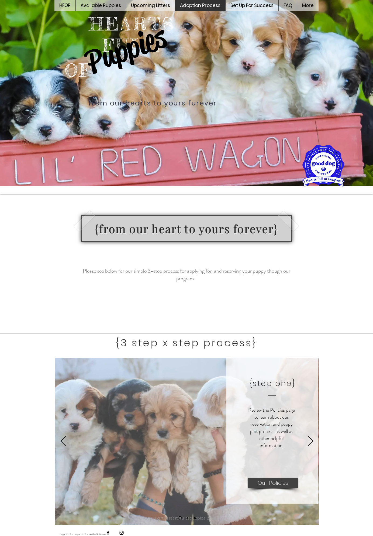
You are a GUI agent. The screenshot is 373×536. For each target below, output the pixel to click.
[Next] (310, 441)
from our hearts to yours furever (152, 103)
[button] (251, 5)
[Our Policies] (273, 483)
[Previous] (63, 441)
